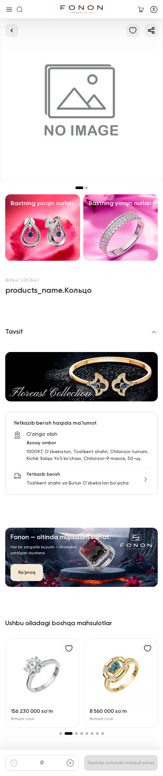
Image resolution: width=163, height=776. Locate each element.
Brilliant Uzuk (22, 719)
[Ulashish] (151, 30)
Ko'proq (26, 572)
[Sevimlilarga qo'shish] (132, 30)
